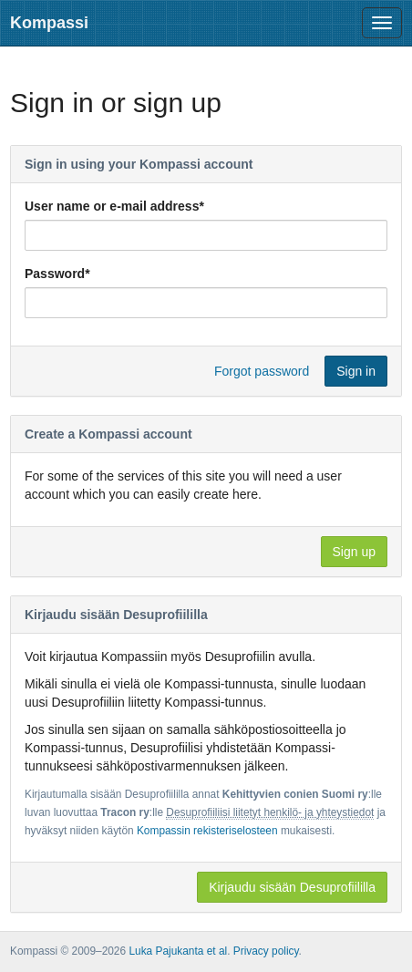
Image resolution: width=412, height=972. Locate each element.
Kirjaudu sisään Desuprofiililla (292, 887)
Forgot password (261, 371)
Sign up (354, 551)
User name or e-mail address (114, 206)
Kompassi (49, 23)
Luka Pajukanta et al (178, 951)
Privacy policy (266, 951)
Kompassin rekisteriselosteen (207, 830)
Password (57, 273)
